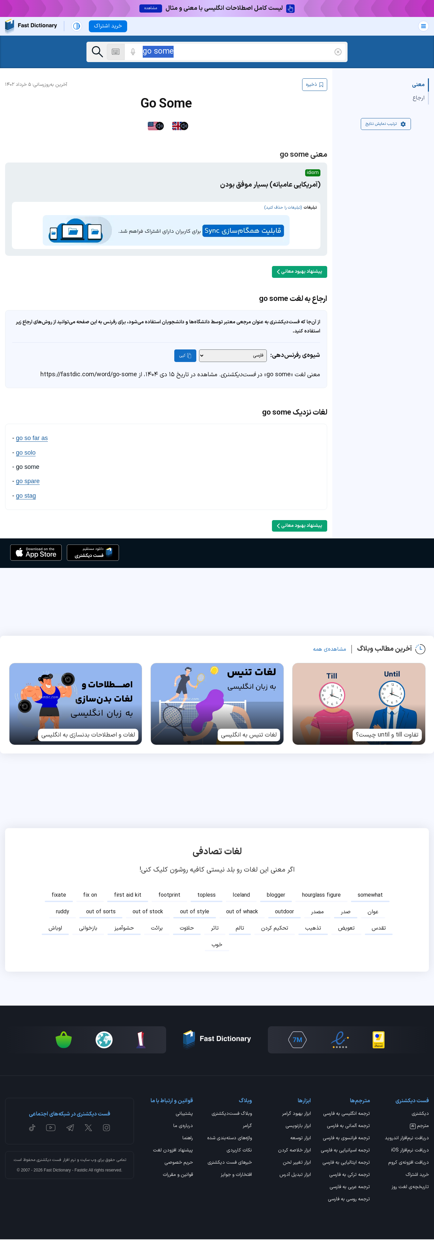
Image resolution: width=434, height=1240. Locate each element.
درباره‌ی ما (183, 1127)
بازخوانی (88, 929)
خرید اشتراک (417, 1176)
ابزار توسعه (300, 1139)
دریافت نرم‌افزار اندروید (407, 1139)
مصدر (317, 912)
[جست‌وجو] (97, 52)
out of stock (148, 912)
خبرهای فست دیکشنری (230, 1164)
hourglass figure (321, 896)
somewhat (370, 896)
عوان (373, 912)
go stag (26, 496)
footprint (169, 896)
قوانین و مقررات (178, 1176)
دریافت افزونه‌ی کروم (408, 1164)
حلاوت (187, 929)
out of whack (242, 912)
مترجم (419, 1127)
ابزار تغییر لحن (297, 1164)
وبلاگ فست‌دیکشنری (232, 1114)
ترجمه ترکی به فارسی (349, 1176)
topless (206, 896)
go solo (26, 453)
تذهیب (313, 929)
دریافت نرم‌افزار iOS (410, 1151)
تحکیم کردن (274, 929)
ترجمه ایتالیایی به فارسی (346, 1164)
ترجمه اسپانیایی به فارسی (345, 1151)
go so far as (32, 438)
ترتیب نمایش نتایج (386, 124)
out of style (194, 912)
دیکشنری (420, 1114)
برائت (157, 929)
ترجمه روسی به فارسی (349, 1200)
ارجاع (419, 98)
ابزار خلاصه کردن (294, 1151)
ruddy (62, 912)
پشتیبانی (184, 1114)
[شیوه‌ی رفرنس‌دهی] (233, 356)
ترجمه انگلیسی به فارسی (346, 1114)
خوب (217, 945)
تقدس (379, 929)
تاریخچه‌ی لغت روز (410, 1188)
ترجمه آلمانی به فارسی (348, 1127)
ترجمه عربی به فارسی (350, 1188)
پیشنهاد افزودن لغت (173, 1151)
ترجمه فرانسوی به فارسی (346, 1139)
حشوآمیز (124, 929)
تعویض (346, 929)
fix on (90, 896)
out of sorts (101, 912)
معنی (418, 85)
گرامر (247, 1127)
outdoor (284, 912)
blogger (276, 896)
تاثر (215, 929)
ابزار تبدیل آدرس (295, 1176)
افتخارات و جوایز (236, 1176)
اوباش (55, 929)
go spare (28, 481)
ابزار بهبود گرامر (296, 1114)
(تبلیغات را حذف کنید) (283, 208)
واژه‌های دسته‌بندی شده (229, 1139)
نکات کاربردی (239, 1151)
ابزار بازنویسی (298, 1127)
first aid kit (127, 896)
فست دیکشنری (49, 1160)
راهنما (187, 1139)
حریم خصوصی (178, 1164)
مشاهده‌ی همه (329, 650)
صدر (346, 912)
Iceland (241, 896)
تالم (240, 929)
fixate (59, 896)
